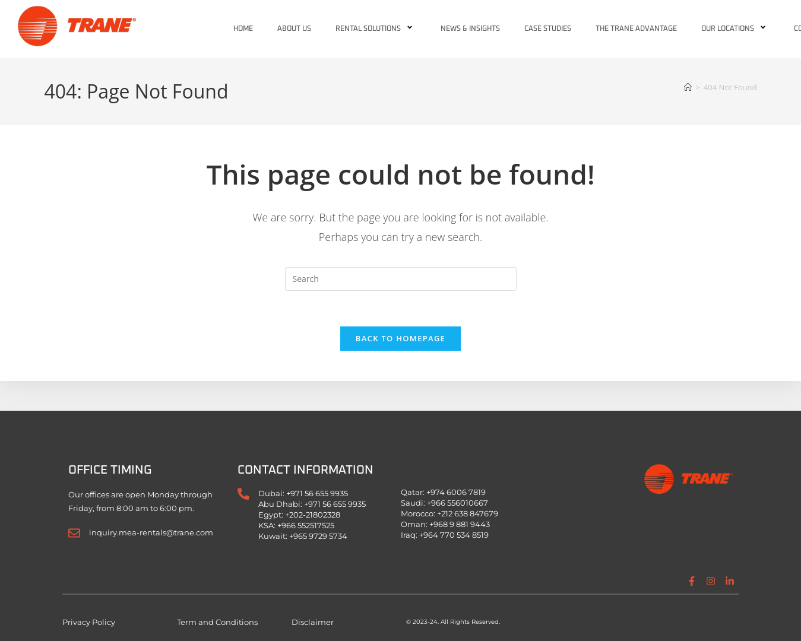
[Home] (688, 87)
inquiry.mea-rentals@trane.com (151, 532)
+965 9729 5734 (318, 536)
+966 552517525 (305, 525)
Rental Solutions (375, 29)
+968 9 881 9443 (459, 524)
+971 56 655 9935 (317, 493)
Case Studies (547, 29)
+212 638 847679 (467, 513)
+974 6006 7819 (456, 492)
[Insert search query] (401, 279)
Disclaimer (313, 622)
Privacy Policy (88, 622)
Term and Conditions (217, 622)
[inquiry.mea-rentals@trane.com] (74, 533)
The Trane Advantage (636, 29)
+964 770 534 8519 (454, 535)
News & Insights (470, 29)
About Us (294, 29)
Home (243, 29)
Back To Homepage (400, 339)
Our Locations (735, 29)
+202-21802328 (312, 514)
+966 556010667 (457, 502)
